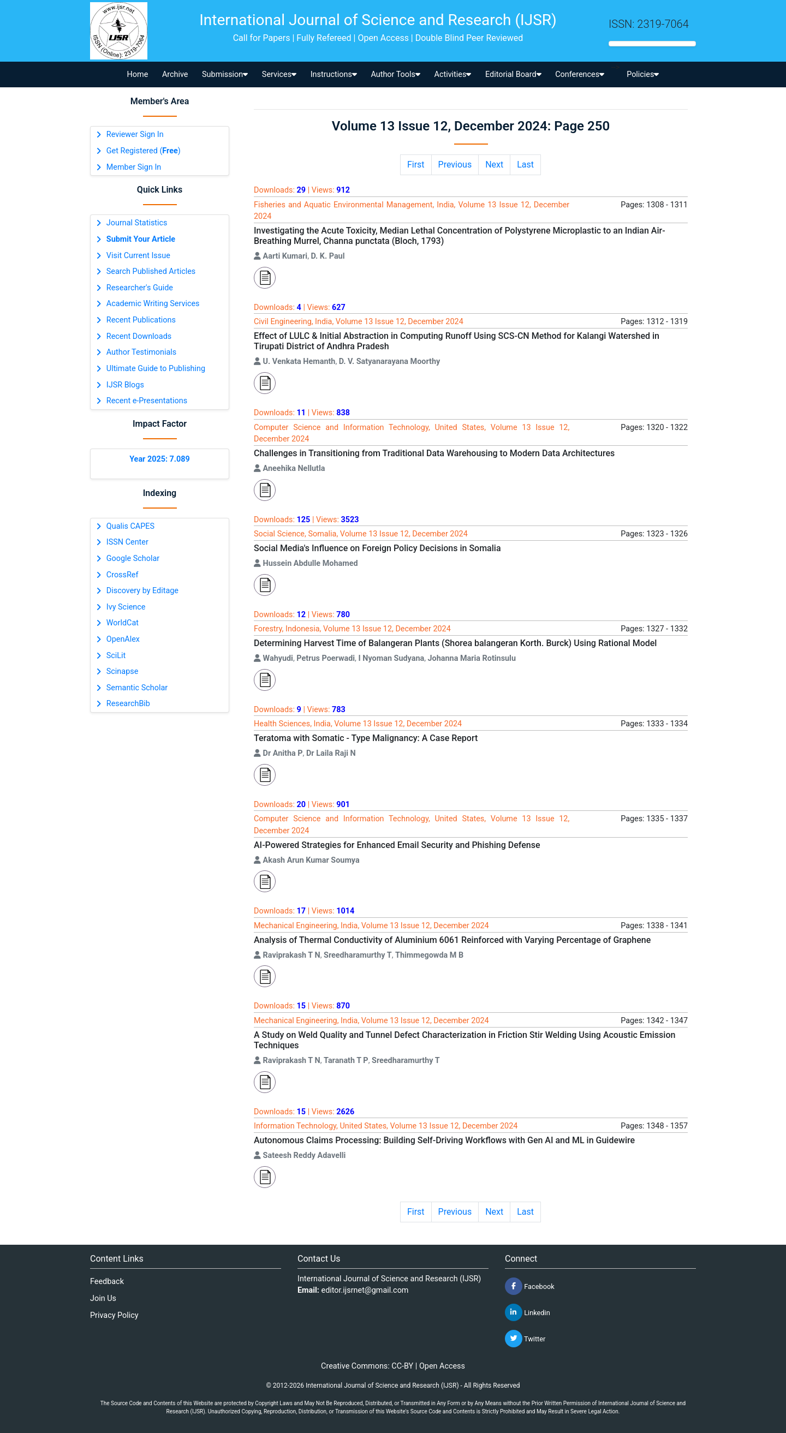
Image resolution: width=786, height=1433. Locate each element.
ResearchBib (128, 703)
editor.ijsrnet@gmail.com (365, 1290)
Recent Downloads (138, 336)
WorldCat (122, 623)
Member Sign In (133, 167)
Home (137, 74)
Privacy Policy (114, 1315)
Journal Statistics (137, 223)
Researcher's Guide (139, 287)
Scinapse (122, 671)
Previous (455, 164)
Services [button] (279, 74)
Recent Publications (141, 320)
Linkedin (527, 1312)
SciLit (116, 655)
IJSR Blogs (125, 385)
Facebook (530, 1286)
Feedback (107, 1281)
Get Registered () (143, 151)
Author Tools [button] (395, 74)
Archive (175, 74)
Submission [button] (225, 74)
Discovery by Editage (142, 590)
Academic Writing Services (153, 303)
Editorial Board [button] (513, 74)
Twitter (525, 1338)
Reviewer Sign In (135, 134)
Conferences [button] (579, 74)
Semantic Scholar (137, 687)
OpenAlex (123, 639)
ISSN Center (127, 542)
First (416, 164)
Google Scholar (132, 558)
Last (525, 164)
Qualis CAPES (130, 526)
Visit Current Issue (138, 255)
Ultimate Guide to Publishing (155, 368)
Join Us (103, 1298)
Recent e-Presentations (146, 400)
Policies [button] (643, 74)
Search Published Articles (150, 271)
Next (494, 164)
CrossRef (122, 575)
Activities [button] (453, 74)
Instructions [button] (334, 74)
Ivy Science (126, 607)
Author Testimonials (141, 352)
